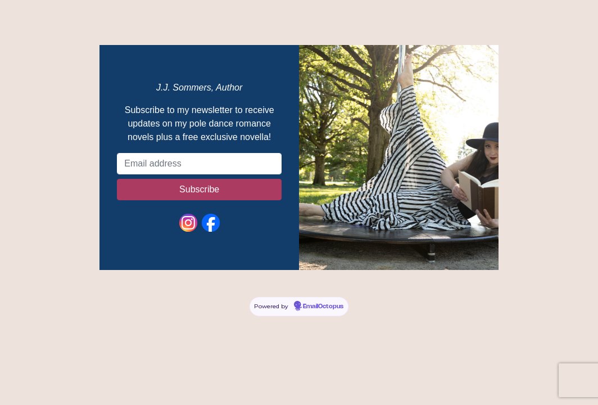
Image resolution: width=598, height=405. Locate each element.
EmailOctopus (323, 306)
